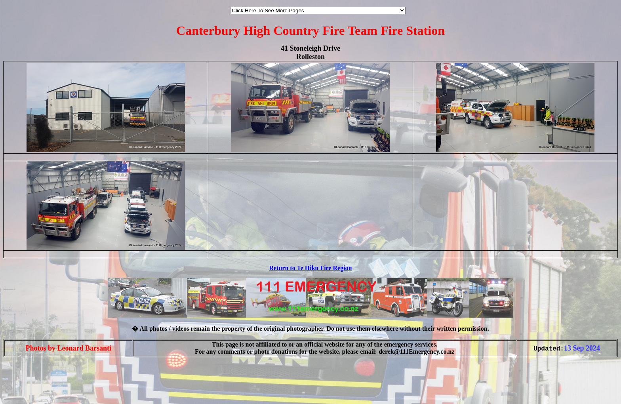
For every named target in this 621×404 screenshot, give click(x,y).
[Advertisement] (27, 387)
